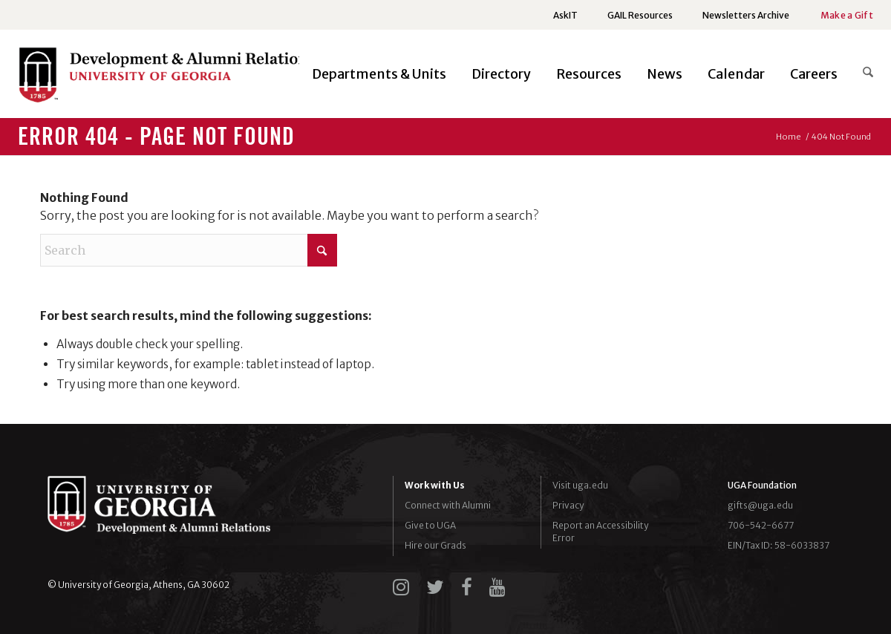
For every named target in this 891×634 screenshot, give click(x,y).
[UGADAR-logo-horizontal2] (166, 78)
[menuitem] (565, 15)
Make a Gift (846, 15)
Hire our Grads (435, 545)
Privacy (568, 505)
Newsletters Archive (745, 15)
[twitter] (435, 587)
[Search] (861, 74)
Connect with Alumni (448, 505)
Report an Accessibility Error (600, 531)
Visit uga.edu (580, 485)
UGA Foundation (762, 485)
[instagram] (401, 587)
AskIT (565, 15)
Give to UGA (430, 525)
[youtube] (497, 587)
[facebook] (466, 587)
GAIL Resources (640, 15)
